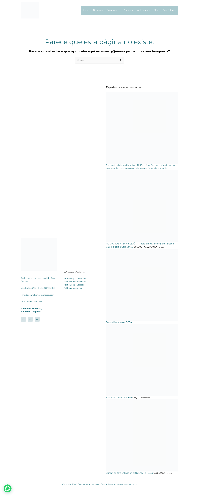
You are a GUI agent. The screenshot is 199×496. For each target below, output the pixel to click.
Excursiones (113, 10)
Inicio (86, 10)
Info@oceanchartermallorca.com (38, 295)
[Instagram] (30, 319)
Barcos (126, 10)
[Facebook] (23, 319)
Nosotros (98, 10)
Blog (156, 10)
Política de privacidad (74, 285)
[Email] (37, 319)
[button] (8, 488)
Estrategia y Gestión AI (126, 484)
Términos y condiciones (75, 278)
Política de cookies (72, 288)
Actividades (143, 10)
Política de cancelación (74, 282)
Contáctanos (169, 10)
